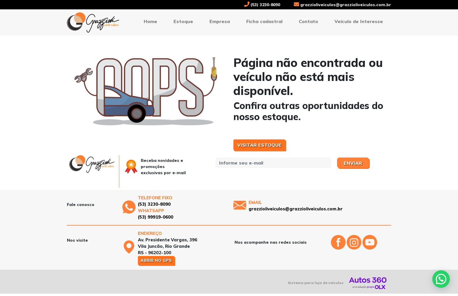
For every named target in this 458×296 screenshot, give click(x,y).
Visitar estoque (259, 145)
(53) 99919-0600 (155, 217)
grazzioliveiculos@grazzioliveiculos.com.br (342, 4)
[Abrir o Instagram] (354, 247)
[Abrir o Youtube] (369, 247)
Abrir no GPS (156, 260)
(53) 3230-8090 (262, 4)
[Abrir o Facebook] (339, 247)
